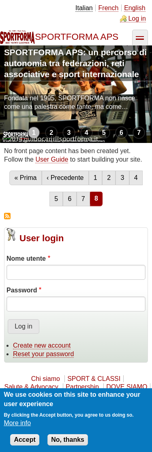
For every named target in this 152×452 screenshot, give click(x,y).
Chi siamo (45, 378)
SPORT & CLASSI (93, 378)
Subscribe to (7, 216)
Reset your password (43, 353)
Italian (84, 7)
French (108, 7)
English (134, 7)
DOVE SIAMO (126, 386)
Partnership (82, 386)
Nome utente (26, 258)
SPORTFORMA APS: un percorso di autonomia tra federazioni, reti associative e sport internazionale (75, 63)
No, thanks (67, 439)
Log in (137, 18)
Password (21, 290)
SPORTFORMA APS (76, 37)
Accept (24, 439)
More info (17, 423)
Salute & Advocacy (31, 386)
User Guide (51, 159)
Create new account (42, 345)
